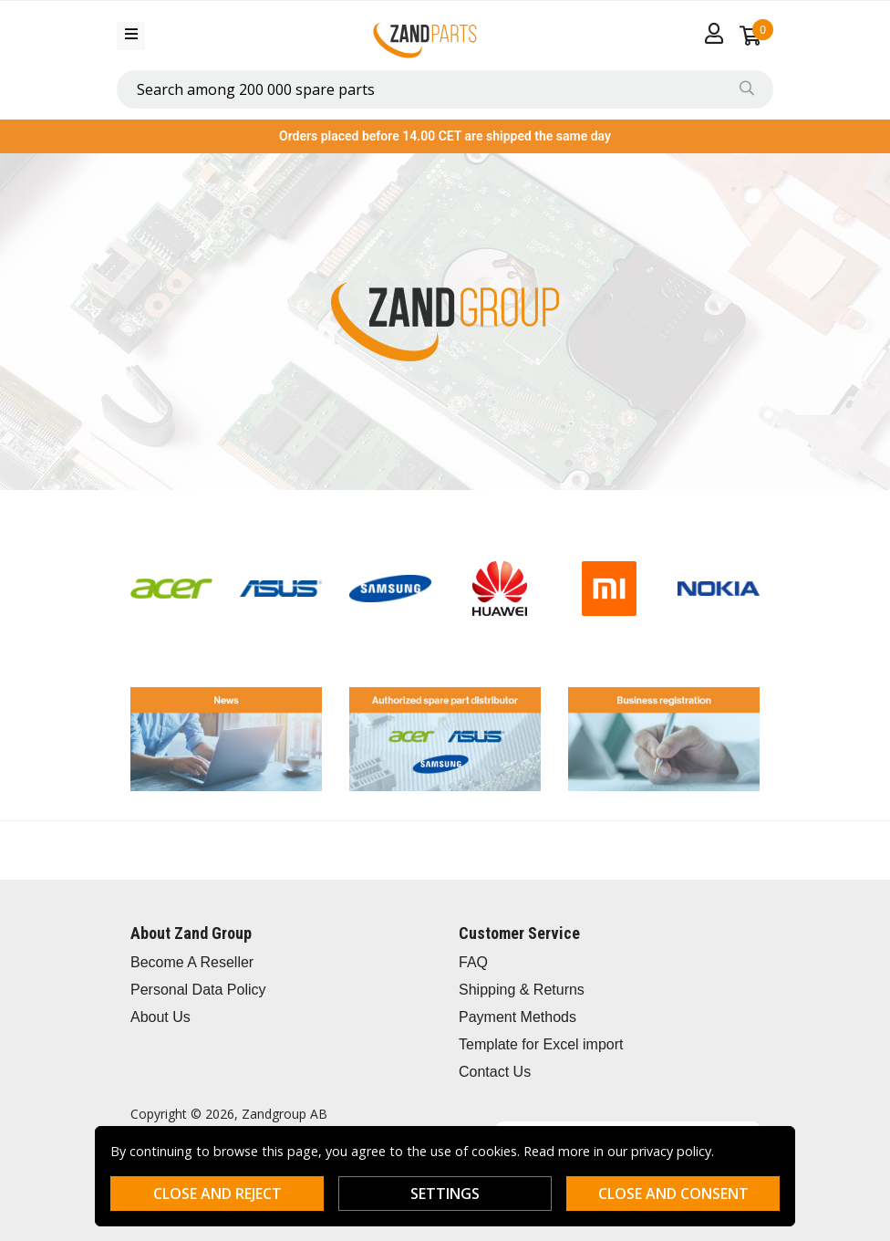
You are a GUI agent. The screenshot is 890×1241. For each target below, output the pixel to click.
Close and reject (217, 1194)
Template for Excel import (541, 1044)
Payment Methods (517, 1017)
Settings (445, 1194)
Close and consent (673, 1194)
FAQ (473, 962)
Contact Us (495, 1071)
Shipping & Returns (522, 989)
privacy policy (671, 1151)
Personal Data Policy (198, 989)
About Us (160, 1017)
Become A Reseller (192, 962)
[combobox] (445, 89)
